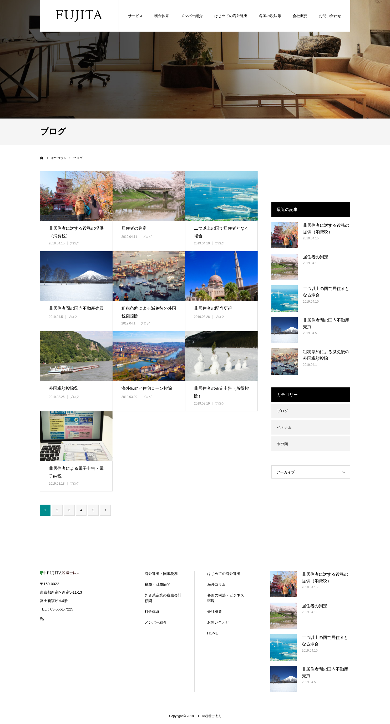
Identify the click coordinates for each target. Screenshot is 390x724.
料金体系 (152, 611)
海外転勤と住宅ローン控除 (146, 388)
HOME (212, 633)
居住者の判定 (134, 228)
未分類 (282, 444)
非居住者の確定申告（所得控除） (221, 392)
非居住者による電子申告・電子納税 (76, 472)
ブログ (74, 243)
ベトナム (284, 427)
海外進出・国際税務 (161, 574)
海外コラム (216, 584)
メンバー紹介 (156, 622)
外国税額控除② (63, 388)
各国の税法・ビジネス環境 (225, 598)
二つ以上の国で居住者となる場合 (221, 232)
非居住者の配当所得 (213, 308)
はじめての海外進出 (223, 574)
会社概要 (214, 611)
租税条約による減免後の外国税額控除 (148, 312)
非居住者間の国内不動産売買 (76, 308)
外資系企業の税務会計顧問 (163, 598)
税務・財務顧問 (157, 584)
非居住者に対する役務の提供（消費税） (76, 232)
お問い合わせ (218, 622)
